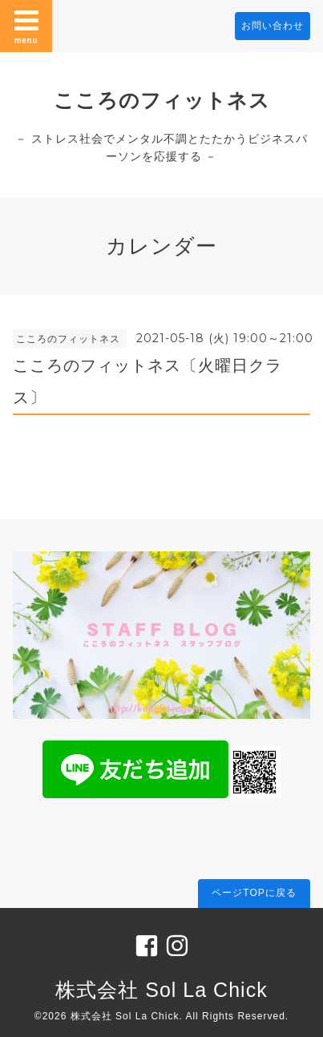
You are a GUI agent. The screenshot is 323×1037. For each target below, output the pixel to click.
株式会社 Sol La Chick (161, 989)
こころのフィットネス (162, 100)
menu (26, 25)
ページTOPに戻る (254, 892)
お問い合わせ (272, 25)
